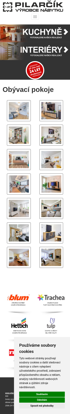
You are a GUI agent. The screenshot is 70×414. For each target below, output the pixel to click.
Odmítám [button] (42, 400)
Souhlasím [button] (42, 394)
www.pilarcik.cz (12, 393)
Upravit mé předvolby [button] (41, 405)
